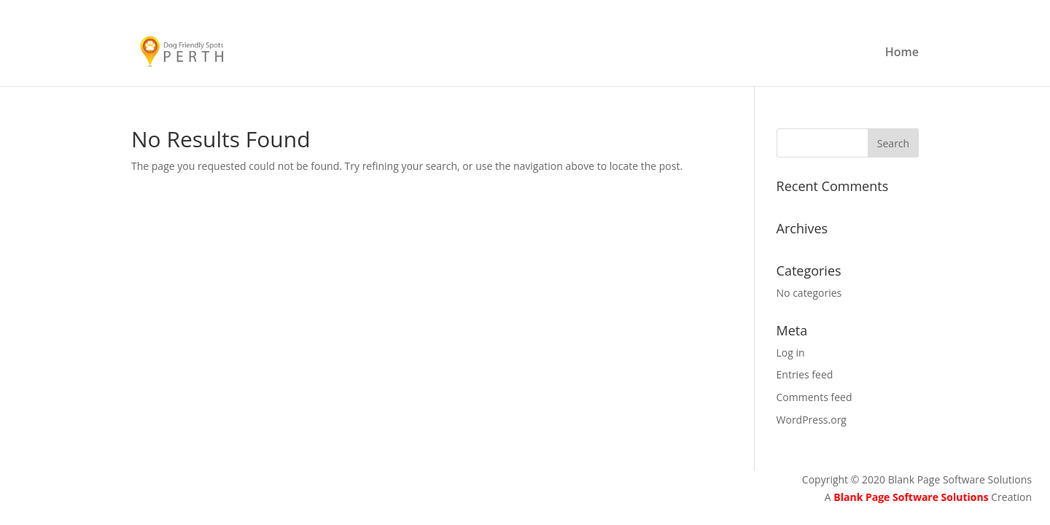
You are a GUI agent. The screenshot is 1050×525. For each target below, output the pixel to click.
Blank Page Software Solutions (912, 497)
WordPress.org (812, 420)
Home (902, 53)
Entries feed (805, 374)
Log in (791, 352)
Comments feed (814, 397)
